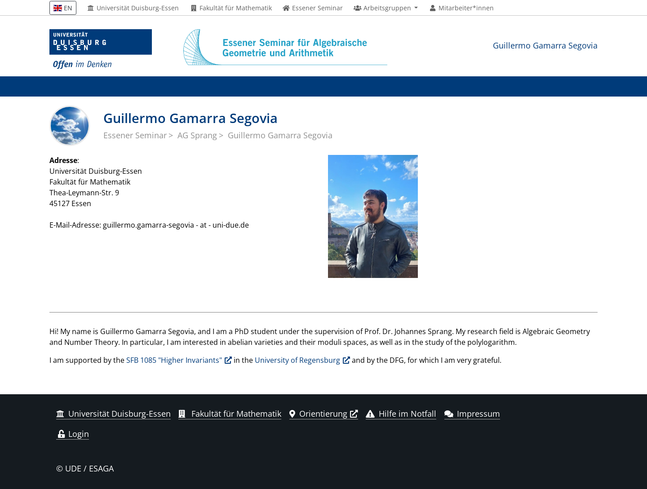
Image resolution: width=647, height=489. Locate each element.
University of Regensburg (297, 360)
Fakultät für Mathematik (231, 8)
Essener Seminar (135, 135)
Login (72, 433)
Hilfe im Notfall (401, 413)
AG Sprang (197, 135)
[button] (386, 8)
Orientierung (318, 413)
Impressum (472, 413)
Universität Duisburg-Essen (133, 8)
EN (62, 8)
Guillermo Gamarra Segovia (545, 45)
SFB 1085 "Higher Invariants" (174, 360)
